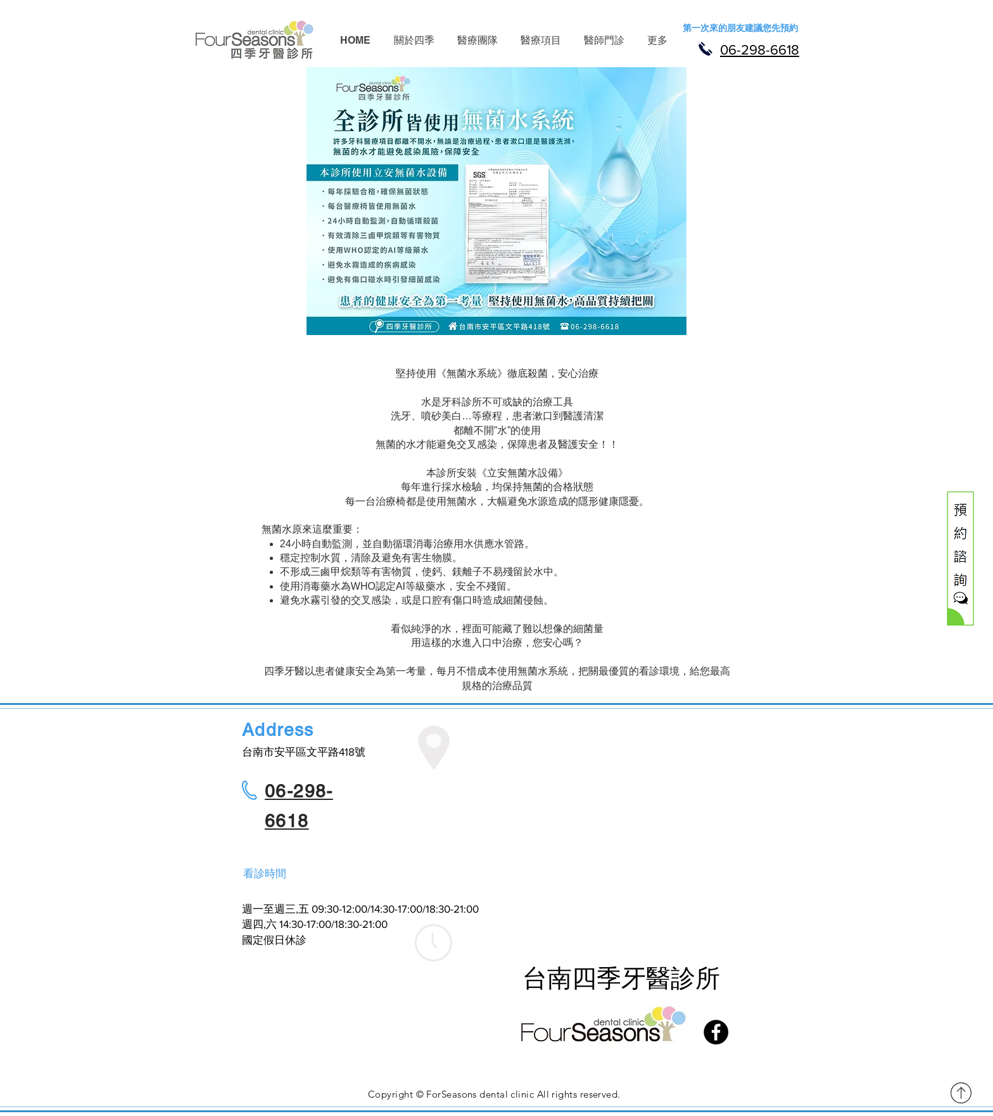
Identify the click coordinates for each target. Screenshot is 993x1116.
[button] (413, 40)
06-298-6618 (759, 49)
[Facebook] (716, 1032)
